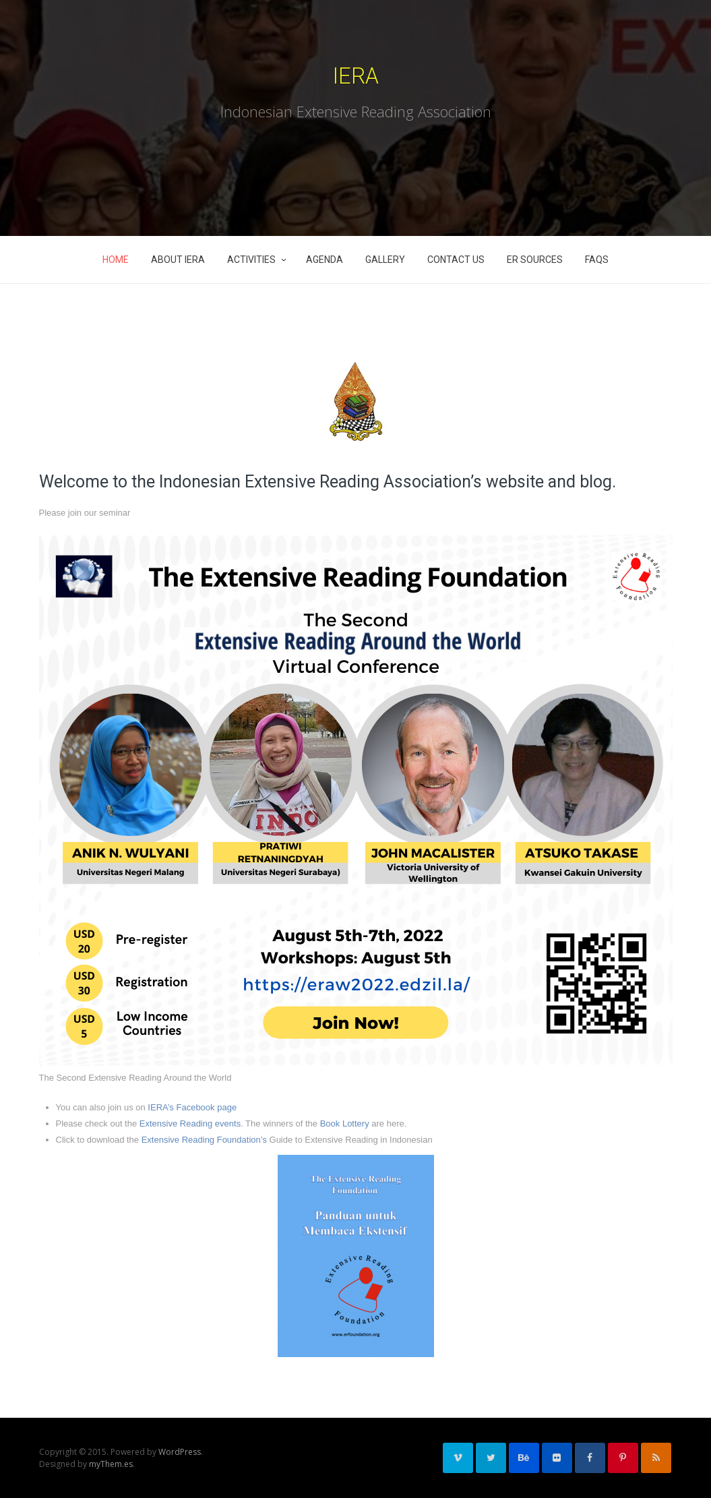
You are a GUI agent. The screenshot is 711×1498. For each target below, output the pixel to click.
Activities (251, 259)
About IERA (178, 259)
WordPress (179, 1452)
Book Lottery (344, 1123)
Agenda (324, 259)
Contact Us (456, 259)
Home (115, 259)
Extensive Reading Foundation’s (204, 1140)
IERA (356, 76)
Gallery (385, 259)
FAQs (597, 259)
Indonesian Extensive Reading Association (355, 111)
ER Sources (535, 259)
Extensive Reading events (190, 1123)
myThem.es (111, 1464)
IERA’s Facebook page (192, 1107)
